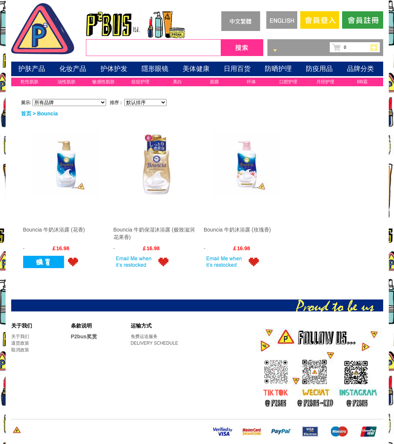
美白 (177, 81)
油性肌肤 (66, 81)
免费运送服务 (144, 336)
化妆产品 (72, 68)
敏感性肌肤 (103, 81)
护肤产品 (31, 68)
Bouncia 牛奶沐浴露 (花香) (54, 230)
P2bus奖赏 (84, 336)
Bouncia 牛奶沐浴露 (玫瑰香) (237, 230)
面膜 (214, 81)
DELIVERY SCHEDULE (155, 343)
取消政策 (20, 350)
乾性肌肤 (29, 81)
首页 (26, 114)
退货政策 (20, 343)
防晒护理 (278, 68)
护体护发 (113, 68)
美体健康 (196, 68)
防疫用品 (319, 68)
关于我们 (20, 336)
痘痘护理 (140, 81)
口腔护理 (288, 81)
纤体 (251, 81)
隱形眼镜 (155, 68)
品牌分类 (360, 68)
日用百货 (237, 68)
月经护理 (325, 81)
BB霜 (362, 81)
